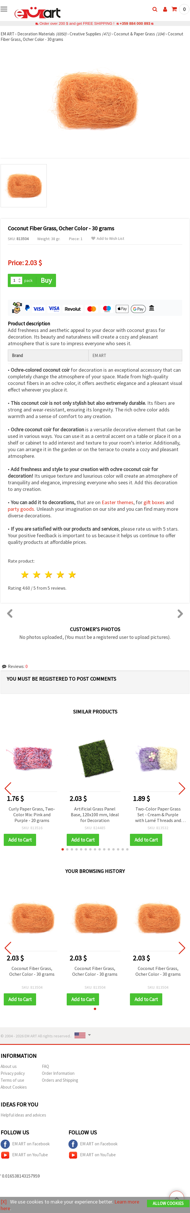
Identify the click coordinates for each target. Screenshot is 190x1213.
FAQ (45, 1066)
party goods (21, 509)
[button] (63, 849)
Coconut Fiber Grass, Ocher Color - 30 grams (32, 971)
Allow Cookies (168, 1203)
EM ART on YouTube (24, 1155)
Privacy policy (13, 1073)
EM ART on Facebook (25, 1144)
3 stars (49, 574)
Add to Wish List (107, 238)
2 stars (37, 574)
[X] (4, 1201)
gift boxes (154, 502)
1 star (25, 574)
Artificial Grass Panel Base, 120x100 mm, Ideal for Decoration (95, 814)
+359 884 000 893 (135, 23)
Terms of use (12, 1080)
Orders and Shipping (60, 1080)
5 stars (72, 574)
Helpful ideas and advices (23, 1115)
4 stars (60, 574)
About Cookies (14, 1087)
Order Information (58, 1073)
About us (9, 1066)
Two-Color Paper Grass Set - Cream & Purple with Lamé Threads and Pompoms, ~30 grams (158, 815)
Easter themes (117, 502)
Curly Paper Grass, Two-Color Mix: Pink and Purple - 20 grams (32, 814)
